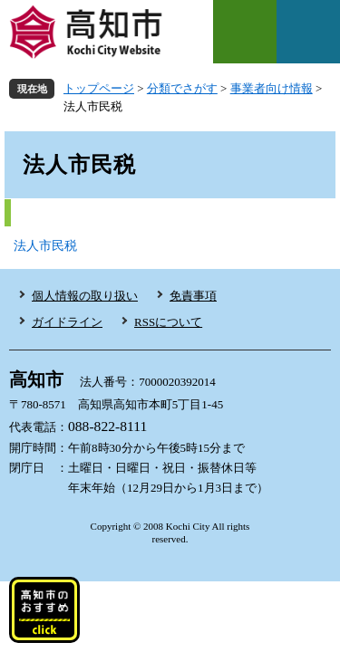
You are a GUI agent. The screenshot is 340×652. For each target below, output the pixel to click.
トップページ (98, 88)
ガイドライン (67, 322)
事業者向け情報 (271, 88)
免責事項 (193, 295)
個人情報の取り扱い (85, 295)
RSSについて (168, 322)
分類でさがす (182, 88)
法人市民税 (45, 246)
